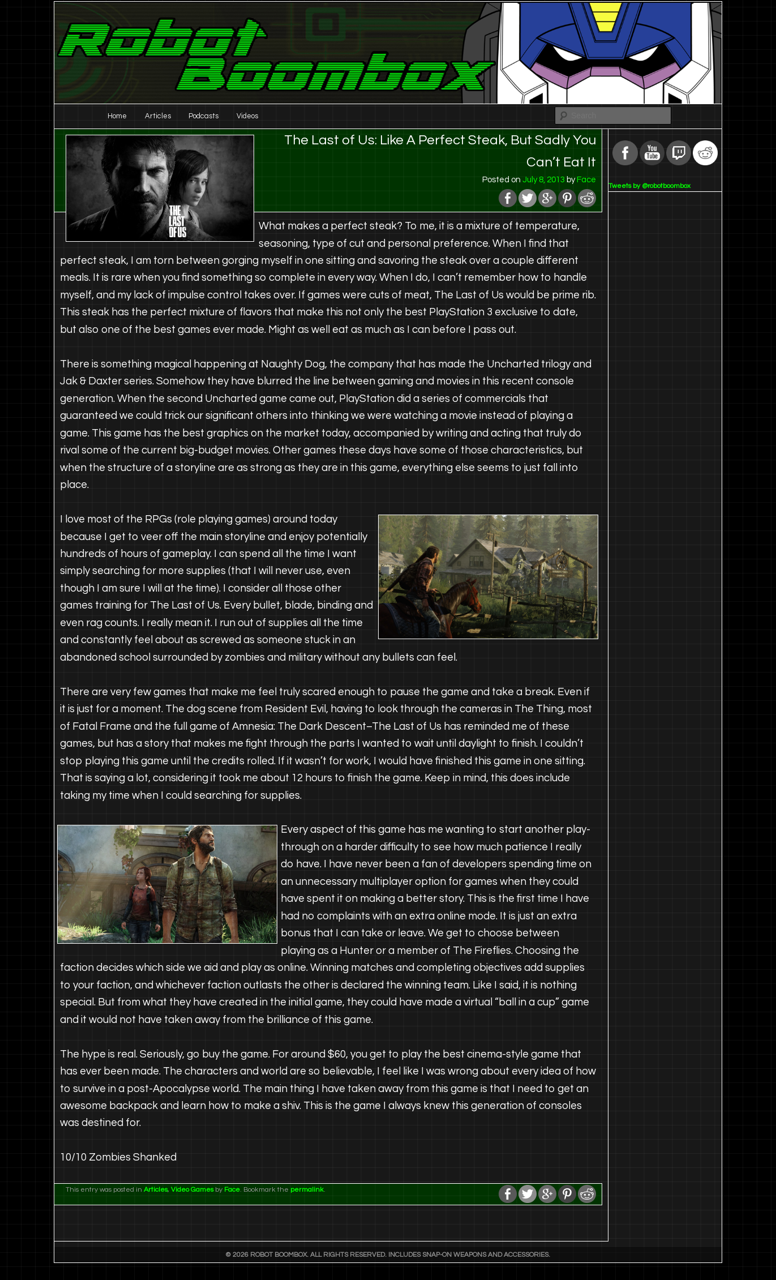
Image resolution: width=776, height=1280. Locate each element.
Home (117, 116)
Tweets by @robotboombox (649, 186)
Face (586, 179)
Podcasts (203, 116)
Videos (247, 116)
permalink (307, 1189)
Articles (158, 116)
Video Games (192, 1189)
